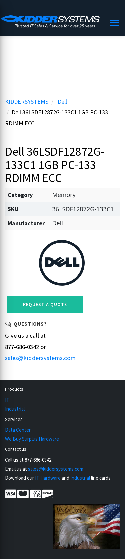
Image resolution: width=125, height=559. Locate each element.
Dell (62, 101)
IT (7, 400)
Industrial (15, 409)
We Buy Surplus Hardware (32, 439)
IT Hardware (48, 478)
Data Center (18, 430)
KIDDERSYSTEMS (26, 101)
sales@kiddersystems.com (40, 358)
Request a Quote (45, 304)
